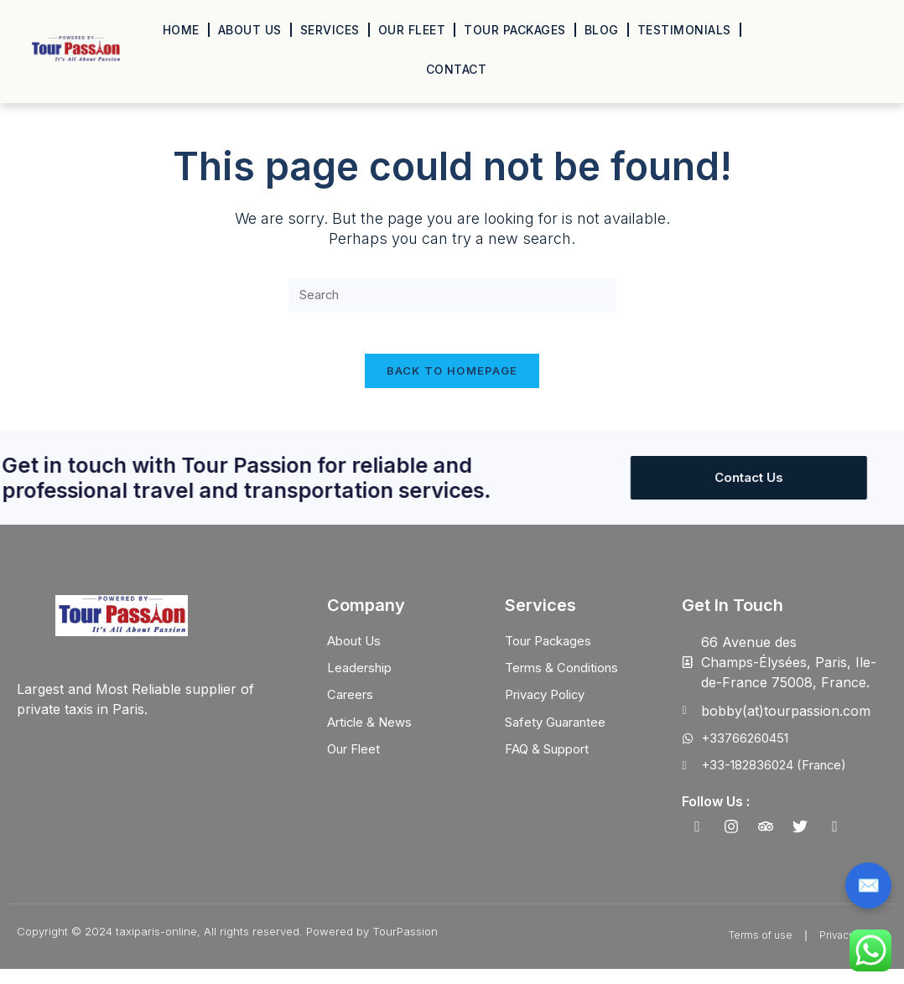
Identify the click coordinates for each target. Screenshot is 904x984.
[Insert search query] (452, 296)
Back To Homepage (452, 381)
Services (330, 30)
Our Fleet (412, 30)
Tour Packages (515, 30)
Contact (456, 69)
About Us (250, 30)
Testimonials (684, 30)
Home (181, 30)
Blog (601, 30)
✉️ (868, 886)
